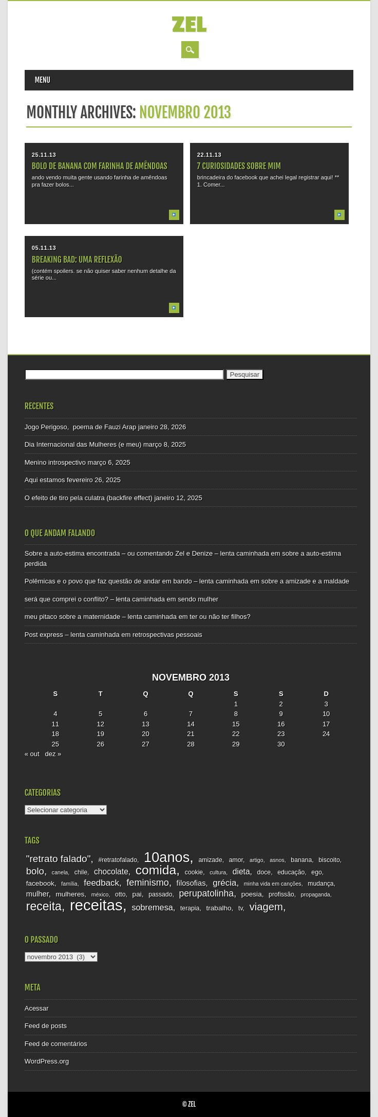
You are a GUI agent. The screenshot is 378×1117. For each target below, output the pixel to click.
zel (189, 25)
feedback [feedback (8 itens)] (101, 883)
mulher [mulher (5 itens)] (37, 894)
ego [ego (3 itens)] (316, 872)
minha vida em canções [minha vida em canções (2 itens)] (272, 884)
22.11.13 (209, 155)
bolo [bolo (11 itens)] (35, 871)
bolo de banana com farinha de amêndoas (99, 166)
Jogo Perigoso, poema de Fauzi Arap (81, 427)
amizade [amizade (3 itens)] (210, 860)
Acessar (37, 1008)
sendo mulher (198, 599)
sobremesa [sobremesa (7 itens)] (152, 907)
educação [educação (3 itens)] (291, 872)
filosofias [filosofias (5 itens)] (191, 883)
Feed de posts (46, 1026)
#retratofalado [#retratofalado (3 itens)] (117, 860)
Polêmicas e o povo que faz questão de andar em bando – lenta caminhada (137, 581)
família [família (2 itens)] (69, 884)
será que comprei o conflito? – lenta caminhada (95, 599)
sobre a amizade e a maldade (305, 581)
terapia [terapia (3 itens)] (189, 908)
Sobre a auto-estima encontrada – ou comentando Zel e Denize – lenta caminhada (147, 553)
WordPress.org (47, 1061)
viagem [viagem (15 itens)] (266, 906)
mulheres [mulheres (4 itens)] (69, 894)
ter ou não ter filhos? (220, 616)
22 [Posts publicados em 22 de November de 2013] (235, 734)
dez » (53, 754)
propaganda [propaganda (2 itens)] (315, 894)
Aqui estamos (45, 480)
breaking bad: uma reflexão (77, 259)
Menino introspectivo (55, 462)
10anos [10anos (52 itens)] (167, 857)
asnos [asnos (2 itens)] (277, 860)
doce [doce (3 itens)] (264, 872)
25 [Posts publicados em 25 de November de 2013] (55, 744)
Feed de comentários (56, 1044)
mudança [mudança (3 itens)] (320, 883)
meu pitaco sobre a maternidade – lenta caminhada (101, 616)
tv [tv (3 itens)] (240, 908)
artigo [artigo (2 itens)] (256, 860)
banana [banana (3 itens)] (301, 860)
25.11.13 (44, 155)
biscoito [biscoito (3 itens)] (329, 860)
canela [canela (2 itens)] (60, 872)
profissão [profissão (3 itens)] (281, 894)
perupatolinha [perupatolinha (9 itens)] (206, 893)
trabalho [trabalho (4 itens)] (218, 908)
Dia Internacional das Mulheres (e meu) (83, 444)
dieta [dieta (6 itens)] (241, 871)
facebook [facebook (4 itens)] (40, 883)
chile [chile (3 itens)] (80, 872)
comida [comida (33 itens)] (156, 870)
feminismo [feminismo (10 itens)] (147, 882)
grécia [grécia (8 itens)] (224, 883)
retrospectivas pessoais (167, 634)
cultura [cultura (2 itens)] (218, 872)
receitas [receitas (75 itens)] (96, 904)
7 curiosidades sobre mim (239, 166)
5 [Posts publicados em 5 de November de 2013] (100, 714)
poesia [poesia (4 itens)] (251, 894)
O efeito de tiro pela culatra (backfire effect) (89, 498)
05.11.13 (44, 248)
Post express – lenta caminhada (72, 634)
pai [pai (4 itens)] (137, 894)
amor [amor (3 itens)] (236, 860)
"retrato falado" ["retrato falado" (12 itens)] (58, 858)
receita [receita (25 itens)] (44, 906)
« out (32, 754)
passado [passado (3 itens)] (160, 894)
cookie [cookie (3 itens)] (194, 872)
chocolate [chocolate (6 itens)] (111, 871)
